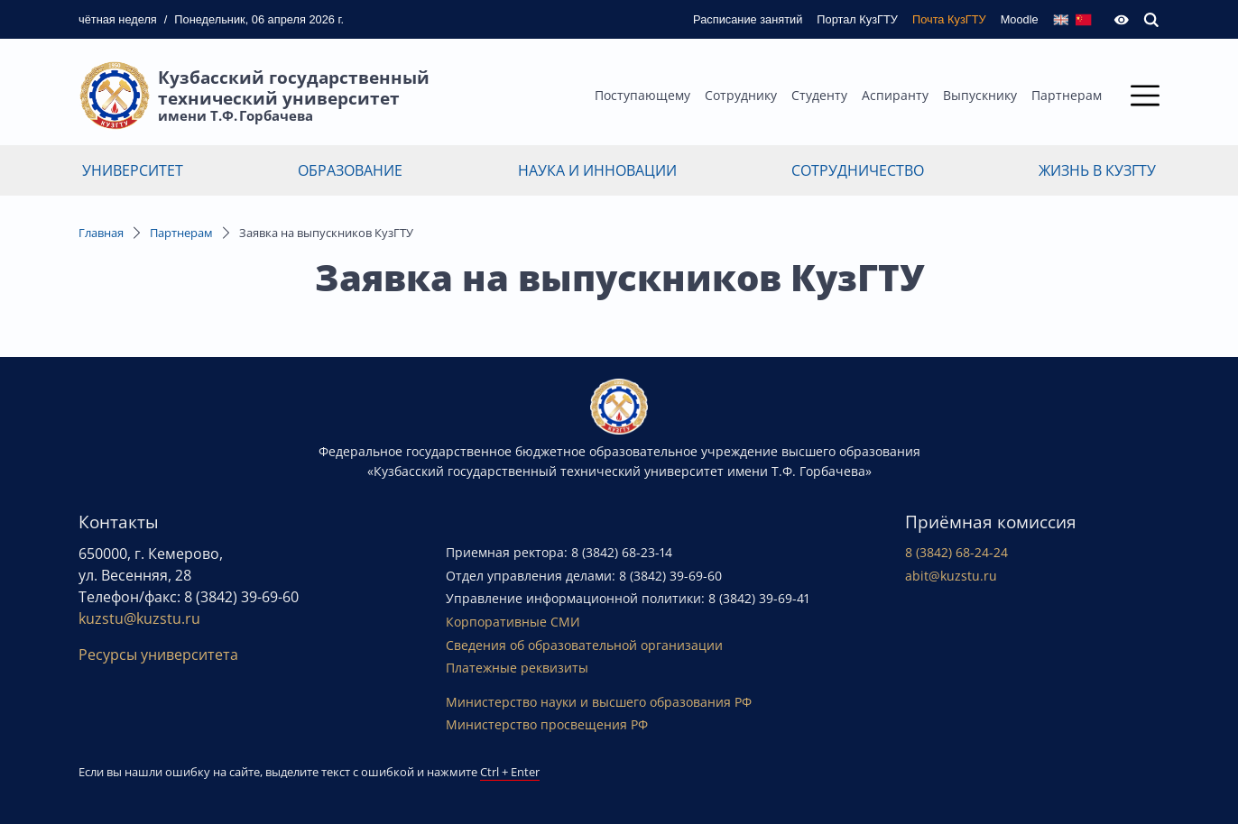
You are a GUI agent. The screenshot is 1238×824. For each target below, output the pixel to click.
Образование (350, 170)
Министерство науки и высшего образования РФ (599, 701)
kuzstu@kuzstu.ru (139, 618)
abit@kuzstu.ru (951, 575)
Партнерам (1066, 95)
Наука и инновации (597, 170)
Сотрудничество (857, 170)
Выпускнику (980, 95)
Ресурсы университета (158, 654)
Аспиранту (895, 95)
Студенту (819, 95)
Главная (101, 232)
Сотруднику (741, 95)
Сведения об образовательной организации (584, 645)
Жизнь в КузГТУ (1097, 170)
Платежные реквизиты (517, 667)
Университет (132, 170)
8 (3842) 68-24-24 (956, 552)
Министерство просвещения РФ (547, 724)
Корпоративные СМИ (513, 621)
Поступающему (642, 95)
